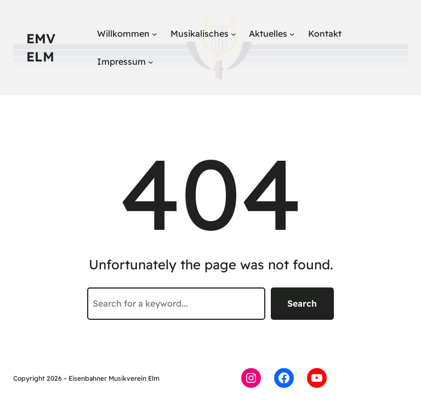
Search (302, 303)
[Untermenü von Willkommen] (154, 34)
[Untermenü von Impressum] (150, 62)
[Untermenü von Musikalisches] (233, 34)
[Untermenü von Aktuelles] (292, 34)
